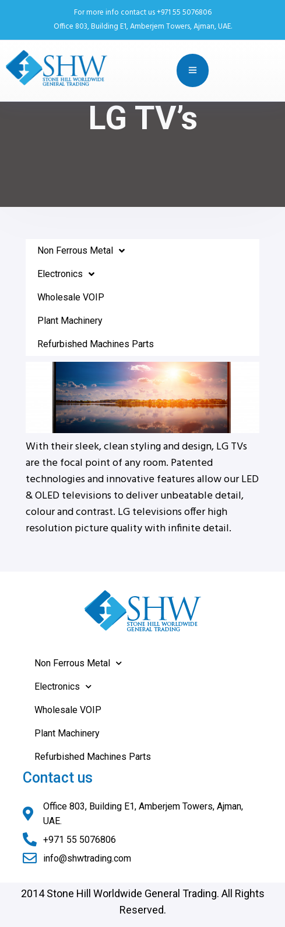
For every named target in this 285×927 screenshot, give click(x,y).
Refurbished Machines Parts (95, 344)
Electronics (65, 274)
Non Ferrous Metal (81, 250)
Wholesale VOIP (70, 297)
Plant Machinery (70, 320)
